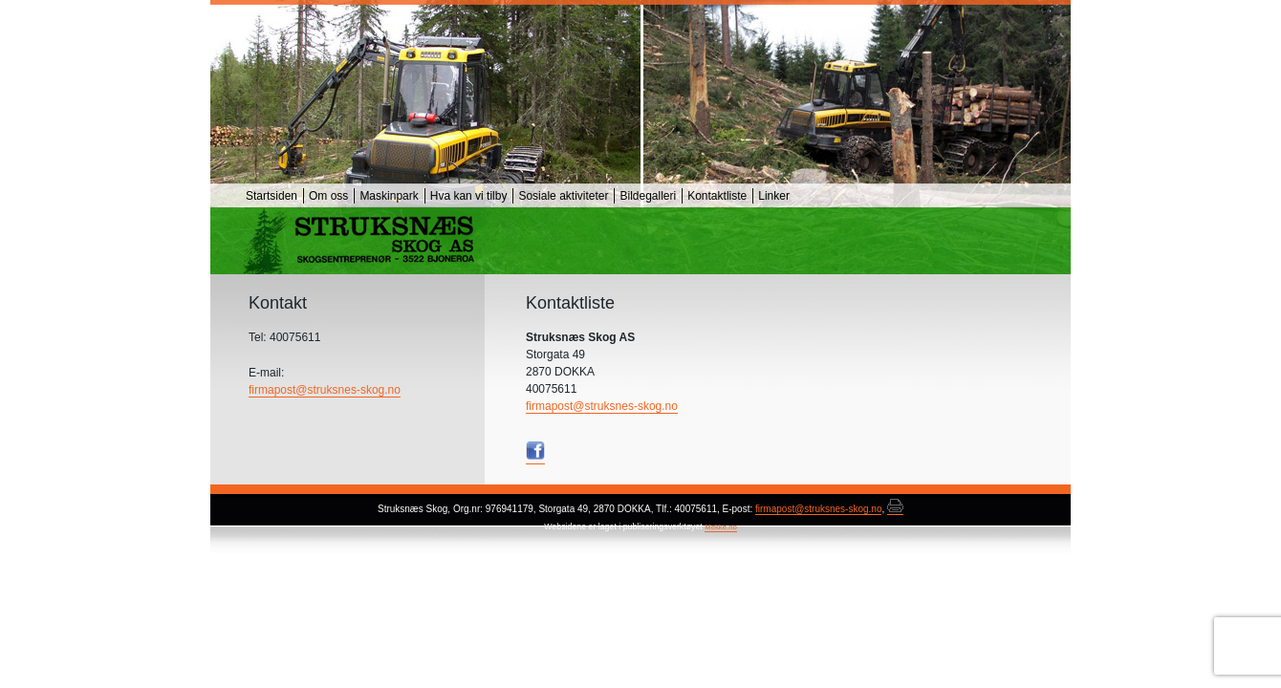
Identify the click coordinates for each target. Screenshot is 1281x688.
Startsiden (271, 196)
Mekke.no (721, 527)
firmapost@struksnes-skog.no (602, 406)
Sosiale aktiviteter (563, 196)
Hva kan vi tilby (469, 196)
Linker (774, 196)
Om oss (328, 196)
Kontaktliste (717, 196)
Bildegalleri (647, 196)
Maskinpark (388, 196)
